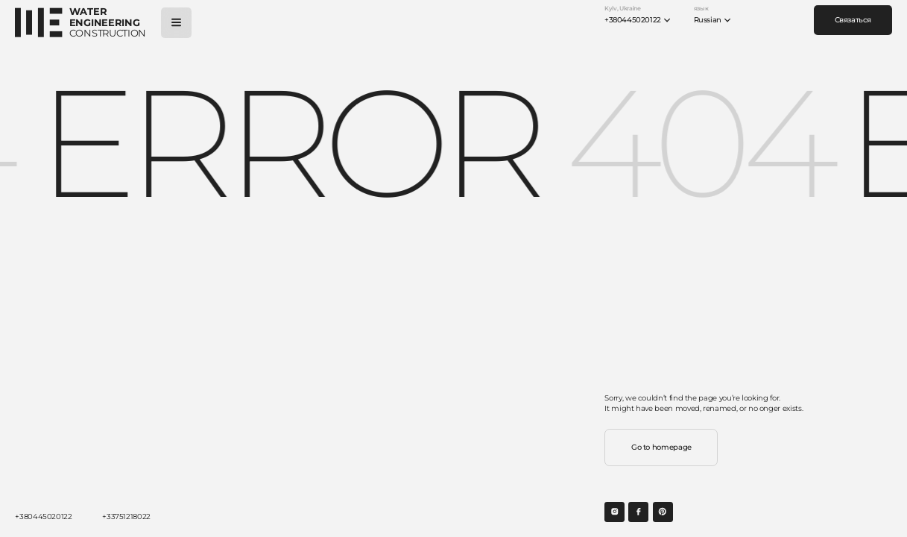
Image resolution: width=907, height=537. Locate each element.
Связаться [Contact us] (853, 20)
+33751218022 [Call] (126, 516)
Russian (713, 20)
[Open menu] (176, 22)
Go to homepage (661, 447)
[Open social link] (614, 512)
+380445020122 (637, 20)
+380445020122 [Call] (43, 516)
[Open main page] (80, 22)
